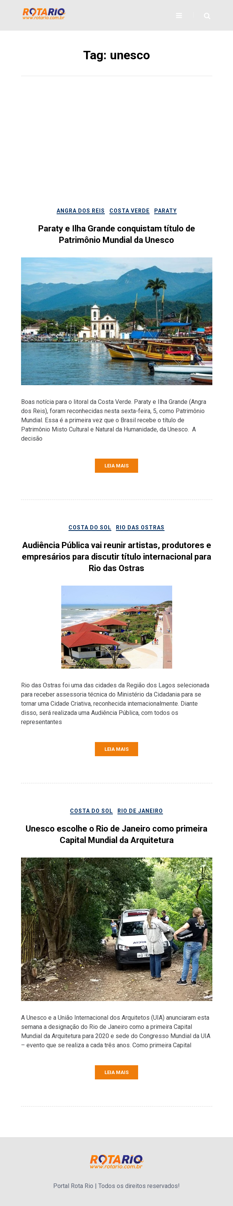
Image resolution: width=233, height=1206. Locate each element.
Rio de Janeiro (140, 811)
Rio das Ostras (140, 527)
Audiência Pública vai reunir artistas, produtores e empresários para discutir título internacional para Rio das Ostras (116, 556)
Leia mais (116, 466)
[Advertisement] (116, 148)
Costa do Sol (89, 527)
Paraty (165, 210)
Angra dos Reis (81, 210)
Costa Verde (129, 210)
